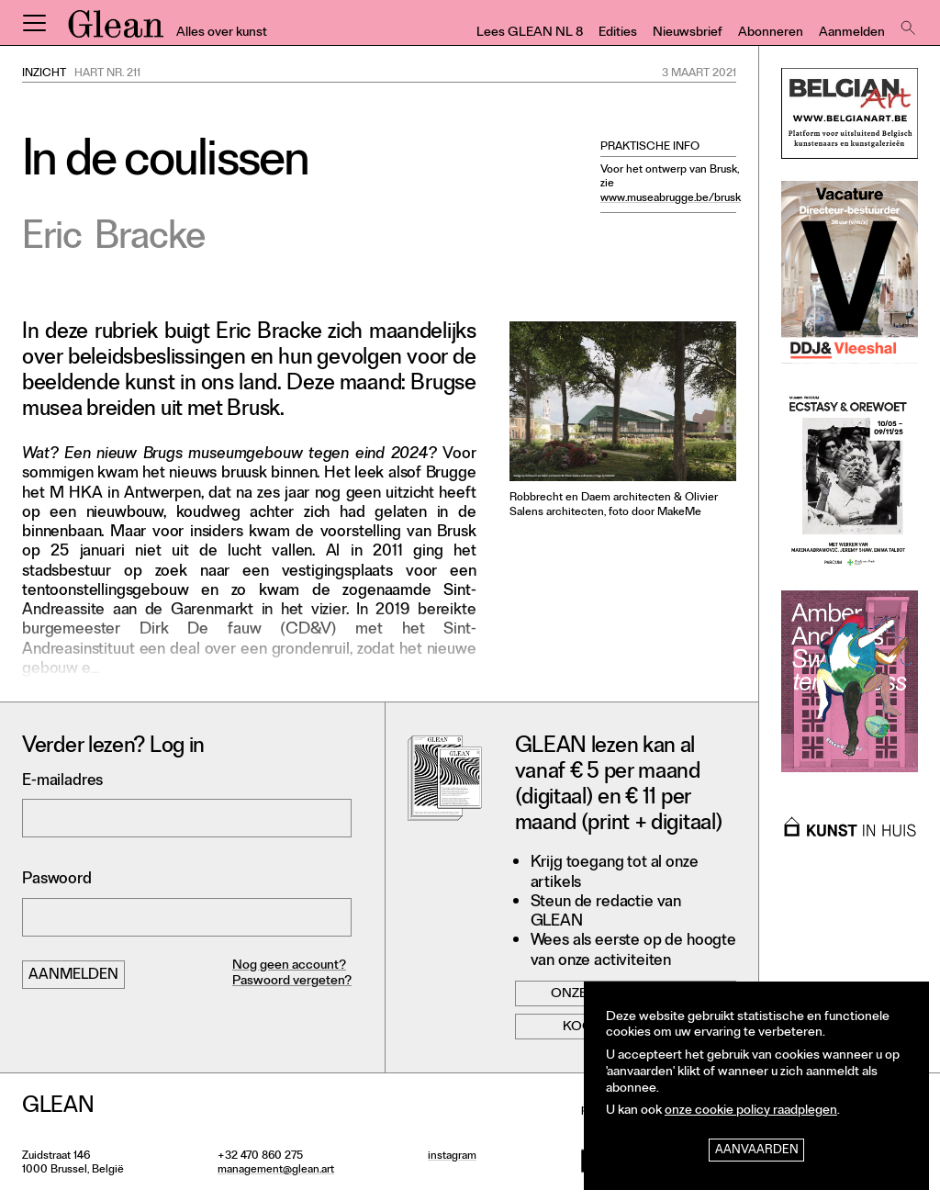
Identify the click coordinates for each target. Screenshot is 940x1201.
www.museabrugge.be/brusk (670, 199)
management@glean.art (276, 1171)
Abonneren (770, 33)
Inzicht (44, 74)
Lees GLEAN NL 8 (529, 33)
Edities (618, 33)
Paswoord (57, 880)
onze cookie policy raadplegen (751, 1111)
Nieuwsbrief (687, 33)
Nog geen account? (289, 966)
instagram (452, 1157)
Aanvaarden (757, 1151)
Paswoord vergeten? (292, 982)
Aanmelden (852, 33)
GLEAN (115, 30)
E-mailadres (62, 781)
